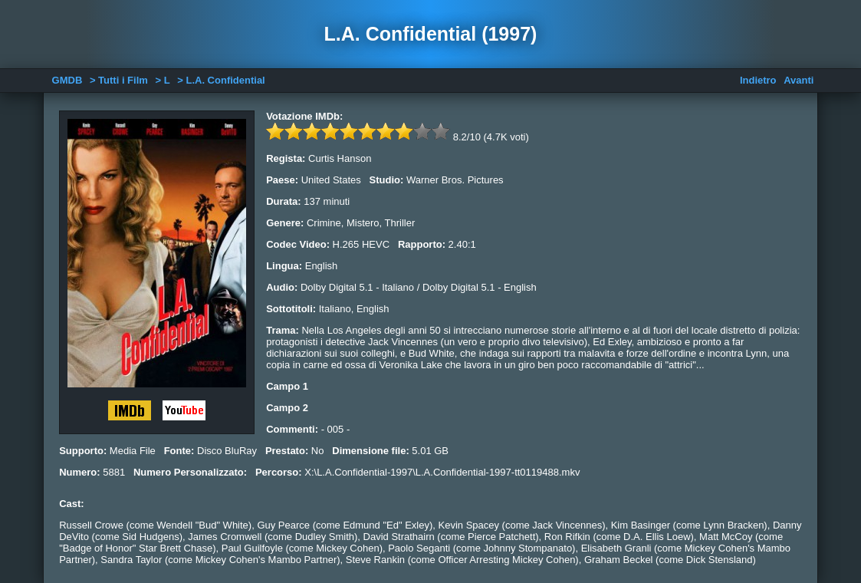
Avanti (798, 80)
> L (162, 80)
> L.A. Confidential (221, 80)
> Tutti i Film (119, 80)
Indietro (758, 80)
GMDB (67, 80)
